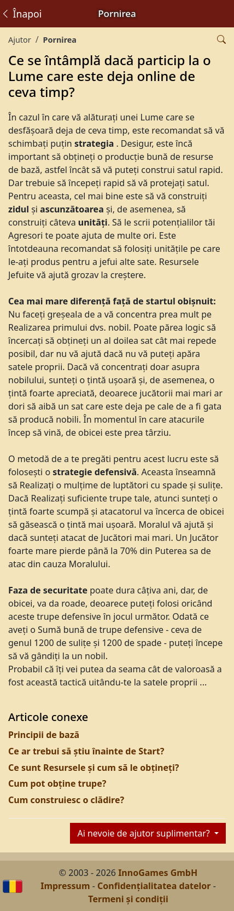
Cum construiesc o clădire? (66, 800)
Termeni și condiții (128, 899)
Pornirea (60, 39)
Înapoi (21, 13)
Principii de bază (43, 735)
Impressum (65, 886)
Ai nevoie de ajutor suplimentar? (144, 833)
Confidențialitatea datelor (153, 886)
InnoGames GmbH (157, 873)
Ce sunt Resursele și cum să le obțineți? (93, 768)
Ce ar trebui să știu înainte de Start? (86, 751)
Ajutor (19, 39)
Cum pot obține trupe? (57, 783)
